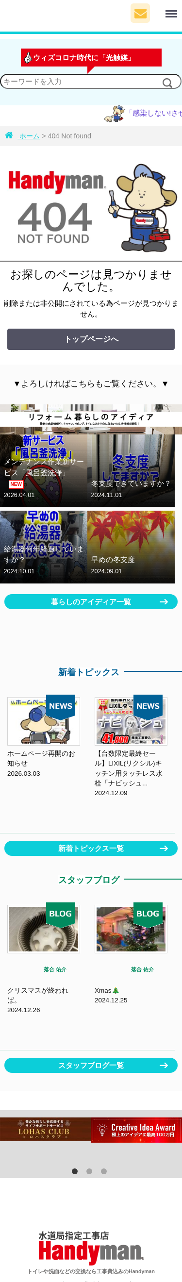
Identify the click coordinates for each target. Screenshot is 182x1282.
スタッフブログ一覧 (91, 1065)
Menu (164, 9)
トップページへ (91, 339)
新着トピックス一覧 (91, 848)
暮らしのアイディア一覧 (91, 602)
